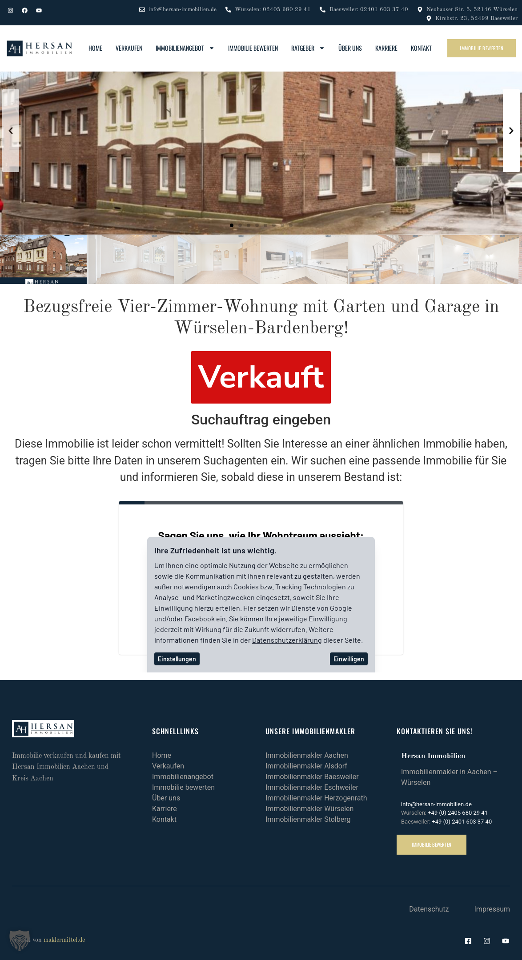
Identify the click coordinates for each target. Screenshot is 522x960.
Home (95, 47)
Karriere (386, 47)
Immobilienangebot (185, 48)
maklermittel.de (64, 940)
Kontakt (421, 47)
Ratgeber (308, 48)
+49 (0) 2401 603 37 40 (462, 821)
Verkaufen (129, 47)
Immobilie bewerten (253, 47)
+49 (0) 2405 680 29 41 (458, 812)
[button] (231, 225)
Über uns (350, 47)
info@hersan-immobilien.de (436, 804)
